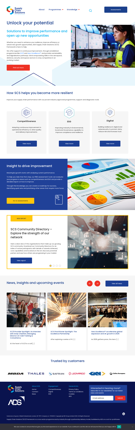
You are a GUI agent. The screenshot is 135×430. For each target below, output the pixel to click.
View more (27, 144)
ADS (70, 396)
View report (21, 260)
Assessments (116, 10)
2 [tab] (54, 266)
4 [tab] (60, 266)
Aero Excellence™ (34, 53)
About (42, 9)
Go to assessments (20, 201)
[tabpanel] (67, 242)
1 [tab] (50, 266)
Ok (119, 426)
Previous (90, 283)
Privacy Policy (74, 389)
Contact (35, 392)
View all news (117, 283)
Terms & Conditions (76, 392)
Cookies (72, 394)
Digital (50, 392)
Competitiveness (54, 389)
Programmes (55, 9)
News (34, 394)
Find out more (18, 68)
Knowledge (72, 9)
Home (34, 389)
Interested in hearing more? (105, 388)
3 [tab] (57, 266)
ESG (49, 394)
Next (97, 283)
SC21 (22, 53)
